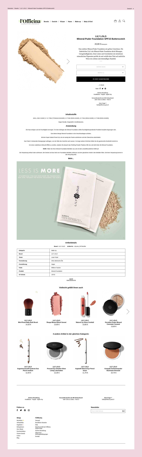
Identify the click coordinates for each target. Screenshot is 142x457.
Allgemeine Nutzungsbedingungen (41, 433)
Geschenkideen (21, 431)
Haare (70, 21)
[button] (68, 61)
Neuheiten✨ (20, 420)
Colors (18, 435)
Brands (46, 21)
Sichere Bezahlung (40, 430)
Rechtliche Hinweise (41, 422)
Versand (37, 420)
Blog (18, 438)
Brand (56, 246)
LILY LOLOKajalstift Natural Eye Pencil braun (85, 368)
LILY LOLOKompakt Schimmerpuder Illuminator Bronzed (113, 368)
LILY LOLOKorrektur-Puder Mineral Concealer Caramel (113, 322)
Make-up (78, 21)
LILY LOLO (100, 36)
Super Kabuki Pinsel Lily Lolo (54, 137)
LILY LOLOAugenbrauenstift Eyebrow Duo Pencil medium (28, 368)
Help (36, 424)
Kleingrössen (20, 427)
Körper (62, 21)
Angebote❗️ (20, 424)
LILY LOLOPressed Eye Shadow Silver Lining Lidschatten (56, 368)
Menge (100, 72)
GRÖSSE (98, 67)
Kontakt (37, 436)
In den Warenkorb (101, 79)
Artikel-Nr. (70, 246)
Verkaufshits (20, 422)
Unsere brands (21, 433)
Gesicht (54, 21)
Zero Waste (20, 429)
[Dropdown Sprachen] (130, 9)
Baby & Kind (88, 21)
